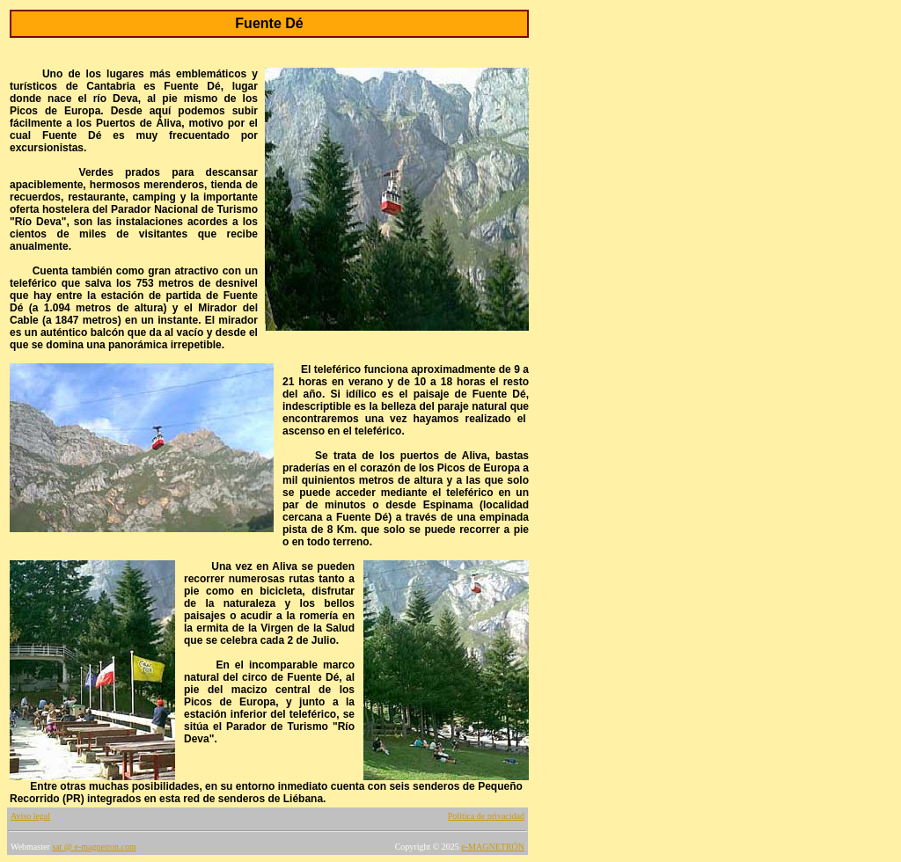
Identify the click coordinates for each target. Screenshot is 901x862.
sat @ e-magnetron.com (94, 846)
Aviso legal (30, 816)
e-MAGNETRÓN (492, 846)
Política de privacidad (486, 816)
